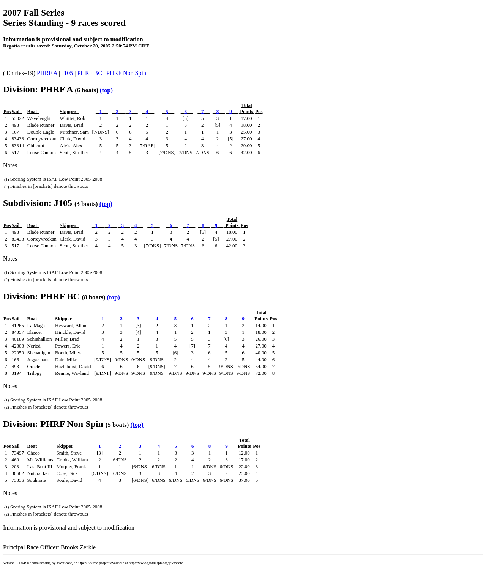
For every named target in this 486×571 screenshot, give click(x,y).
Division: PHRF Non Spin (53, 424)
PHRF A (47, 73)
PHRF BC (89, 73)
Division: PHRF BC (41, 296)
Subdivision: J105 (37, 203)
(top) (106, 90)
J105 (67, 73)
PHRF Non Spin (126, 73)
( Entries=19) (20, 73)
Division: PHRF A (38, 89)
